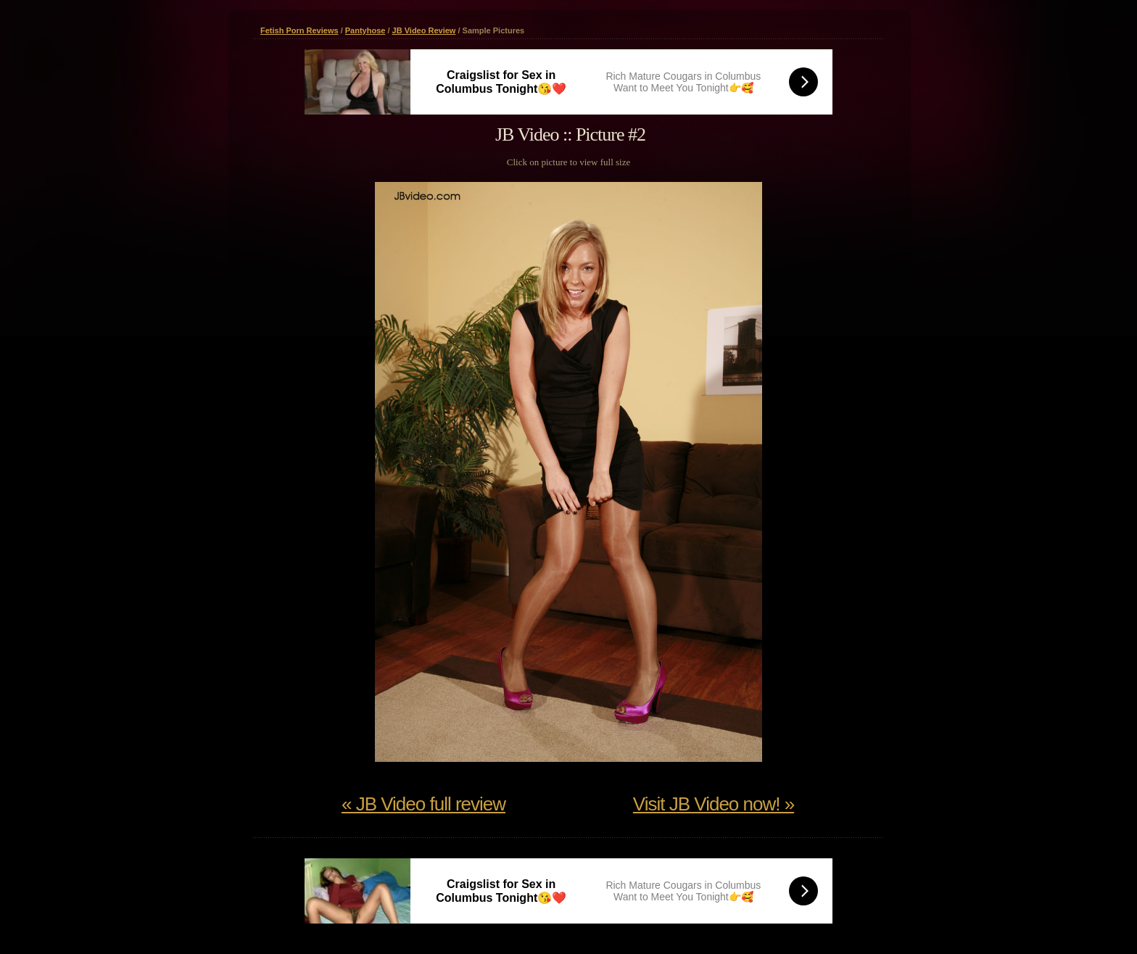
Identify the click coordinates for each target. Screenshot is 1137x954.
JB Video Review (424, 30)
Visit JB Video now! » (713, 804)
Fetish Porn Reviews (299, 30)
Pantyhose (365, 30)
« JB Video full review (423, 804)
